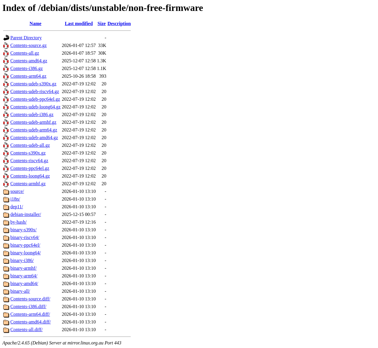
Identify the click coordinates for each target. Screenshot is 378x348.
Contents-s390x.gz (28, 152)
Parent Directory (26, 37)
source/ (17, 191)
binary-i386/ (22, 260)
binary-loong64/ (25, 252)
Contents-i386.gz (26, 68)
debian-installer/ (25, 214)
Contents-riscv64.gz (29, 160)
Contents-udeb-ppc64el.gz (35, 99)
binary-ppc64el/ (25, 245)
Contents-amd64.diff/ (30, 321)
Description (119, 23)
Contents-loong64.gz (30, 175)
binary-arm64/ (24, 275)
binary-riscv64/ (24, 237)
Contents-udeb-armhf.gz (33, 122)
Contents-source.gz (28, 45)
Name (35, 23)
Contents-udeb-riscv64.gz (34, 91)
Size (101, 23)
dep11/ (16, 206)
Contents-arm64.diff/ (30, 314)
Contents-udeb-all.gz (30, 145)
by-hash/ (18, 222)
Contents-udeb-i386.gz (31, 114)
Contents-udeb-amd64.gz (34, 137)
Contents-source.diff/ (30, 298)
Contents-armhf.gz (28, 183)
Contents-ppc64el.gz (29, 168)
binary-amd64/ (24, 283)
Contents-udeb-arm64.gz (33, 129)
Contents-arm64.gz (28, 76)
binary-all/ (20, 291)
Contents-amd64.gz (28, 60)
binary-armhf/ (23, 268)
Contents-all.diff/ (26, 329)
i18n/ (15, 198)
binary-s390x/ (23, 229)
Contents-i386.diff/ (28, 306)
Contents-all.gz (24, 53)
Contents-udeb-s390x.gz (33, 83)
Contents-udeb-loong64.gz (35, 106)
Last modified (79, 23)
